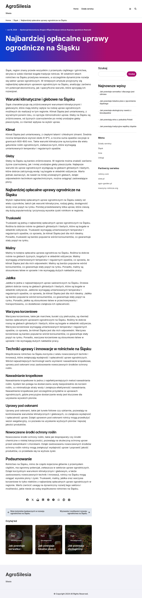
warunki (88, 30)
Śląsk (49, 30)
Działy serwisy (87, 9)
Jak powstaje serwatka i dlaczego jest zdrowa (117, 92)
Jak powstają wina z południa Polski (116, 119)
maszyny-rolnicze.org (108, 188)
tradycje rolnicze (59, 30)
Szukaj (102, 68)
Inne (100, 153)
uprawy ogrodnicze (75, 30)
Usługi (101, 158)
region (43, 30)
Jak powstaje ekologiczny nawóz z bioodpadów (115, 111)
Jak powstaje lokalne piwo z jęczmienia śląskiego (118, 102)
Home (75, 9)
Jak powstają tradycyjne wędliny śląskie (118, 126)
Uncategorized (16, 540)
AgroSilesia (18, 6)
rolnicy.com (103, 174)
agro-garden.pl (105, 183)
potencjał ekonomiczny (30, 30)
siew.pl (101, 178)
